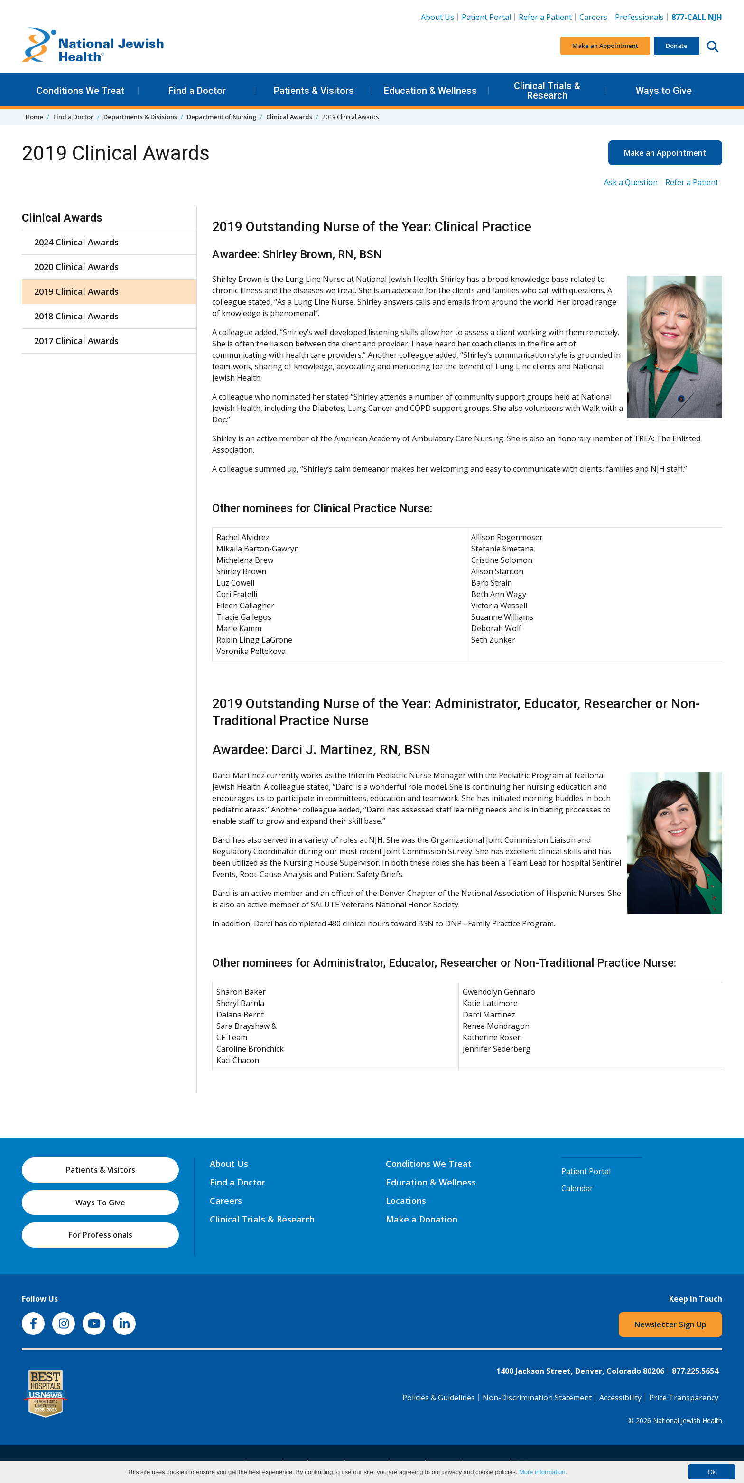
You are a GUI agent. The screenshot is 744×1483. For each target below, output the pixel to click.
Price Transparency (683, 1397)
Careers (595, 16)
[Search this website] (712, 46)
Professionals (639, 17)
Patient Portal (486, 17)
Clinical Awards (289, 116)
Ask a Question (631, 182)
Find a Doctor (197, 90)
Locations (406, 1200)
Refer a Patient (545, 17)
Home (34, 116)
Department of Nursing (221, 116)
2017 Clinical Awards (76, 340)
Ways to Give (664, 90)
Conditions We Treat (80, 90)
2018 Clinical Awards (76, 316)
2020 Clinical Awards (76, 266)
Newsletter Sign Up (670, 1324)
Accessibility (620, 1397)
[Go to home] (93, 46)
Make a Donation (421, 1219)
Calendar (577, 1188)
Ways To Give (100, 1202)
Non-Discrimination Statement (537, 1397)
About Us (437, 17)
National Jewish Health (687, 1420)
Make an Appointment (605, 45)
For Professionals (100, 1235)
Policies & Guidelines (438, 1397)
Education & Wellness (430, 90)
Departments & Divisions (140, 116)
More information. (543, 1471)
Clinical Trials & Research (547, 90)
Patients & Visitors (314, 90)
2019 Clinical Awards (76, 291)
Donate (677, 45)
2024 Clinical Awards (76, 242)
